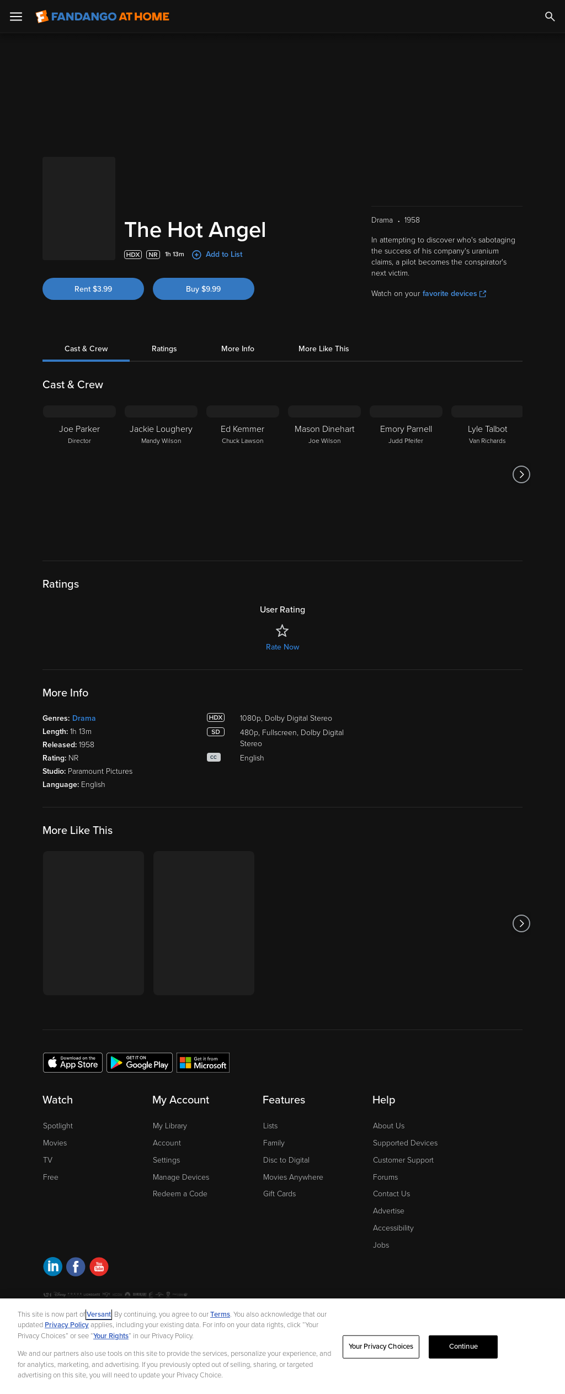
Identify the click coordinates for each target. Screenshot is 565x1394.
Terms (220, 1314)
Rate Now (282, 647)
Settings (166, 1160)
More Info (237, 348)
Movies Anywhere (293, 1177)
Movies (55, 1143)
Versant (99, 1314)
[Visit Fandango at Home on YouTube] (99, 1268)
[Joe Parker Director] (79, 474)
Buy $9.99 (203, 289)
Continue (463, 1346)
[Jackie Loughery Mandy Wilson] (161, 474)
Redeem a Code (180, 1193)
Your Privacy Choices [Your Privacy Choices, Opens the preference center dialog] (381, 1346)
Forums (385, 1177)
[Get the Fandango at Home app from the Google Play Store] (139, 1062)
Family (274, 1143)
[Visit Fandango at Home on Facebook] (76, 1268)
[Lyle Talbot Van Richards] (488, 474)
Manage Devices (181, 1177)
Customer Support (403, 1160)
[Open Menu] (16, 16)
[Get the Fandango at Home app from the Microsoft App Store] (203, 1062)
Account (167, 1143)
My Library (170, 1126)
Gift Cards (279, 1193)
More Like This (324, 348)
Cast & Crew (86, 348)
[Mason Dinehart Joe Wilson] (324, 474)
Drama (84, 718)
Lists (270, 1126)
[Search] (550, 17)
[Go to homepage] (102, 17)
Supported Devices (405, 1143)
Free (50, 1177)
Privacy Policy (67, 1325)
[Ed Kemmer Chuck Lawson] (243, 474)
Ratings (164, 348)
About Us (388, 1126)
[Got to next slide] (521, 474)
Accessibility (393, 1228)
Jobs (381, 1245)
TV (47, 1160)
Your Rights (111, 1336)
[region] (282, 1346)
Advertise (388, 1211)
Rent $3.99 (93, 289)
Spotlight (58, 1126)
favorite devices (454, 293)
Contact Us (391, 1193)
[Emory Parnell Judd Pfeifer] (406, 474)
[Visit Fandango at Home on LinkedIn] (52, 1268)
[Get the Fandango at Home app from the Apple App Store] (72, 1062)
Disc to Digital (286, 1160)
